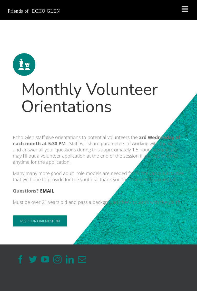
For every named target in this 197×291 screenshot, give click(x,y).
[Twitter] (33, 259)
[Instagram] (57, 259)
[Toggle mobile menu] (185, 9)
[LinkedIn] (70, 259)
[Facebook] (20, 259)
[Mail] (82, 259)
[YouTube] (45, 259)
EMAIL (47, 191)
